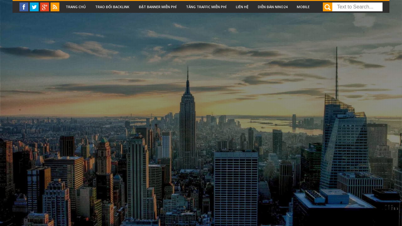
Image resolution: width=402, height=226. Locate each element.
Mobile (303, 6)
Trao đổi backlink (112, 6)
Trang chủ (76, 6)
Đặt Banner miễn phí (158, 6)
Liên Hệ (242, 6)
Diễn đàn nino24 (272, 6)
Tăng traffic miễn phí (206, 6)
